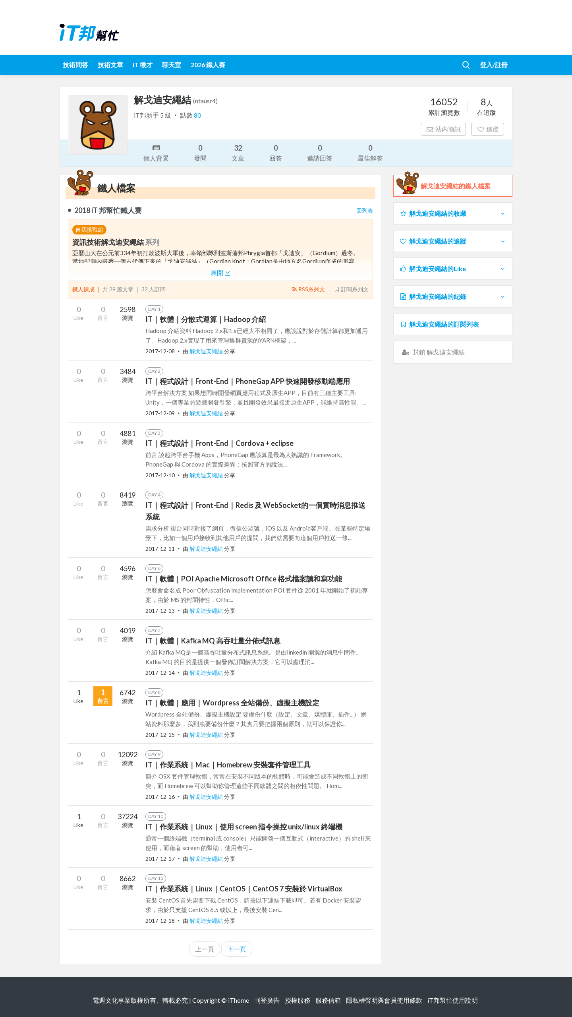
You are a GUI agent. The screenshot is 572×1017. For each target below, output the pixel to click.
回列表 (364, 210)
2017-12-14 (160, 672)
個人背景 (156, 152)
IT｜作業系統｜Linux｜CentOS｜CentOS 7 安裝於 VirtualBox (243, 888)
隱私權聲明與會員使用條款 (384, 1000)
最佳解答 (370, 152)
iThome (238, 1000)
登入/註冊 (494, 64)
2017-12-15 (160, 734)
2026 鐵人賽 (208, 64)
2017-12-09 (160, 413)
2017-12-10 (160, 475)
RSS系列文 (308, 289)
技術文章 (110, 64)
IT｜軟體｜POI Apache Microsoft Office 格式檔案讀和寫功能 (243, 578)
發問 (200, 152)
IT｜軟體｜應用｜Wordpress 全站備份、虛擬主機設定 (232, 702)
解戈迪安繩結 (206, 351)
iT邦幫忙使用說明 (452, 1000)
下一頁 (236, 949)
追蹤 (487, 129)
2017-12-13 (160, 610)
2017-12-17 (160, 858)
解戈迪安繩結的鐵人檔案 (456, 186)
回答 (275, 152)
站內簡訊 (443, 129)
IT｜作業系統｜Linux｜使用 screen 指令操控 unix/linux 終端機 (243, 826)
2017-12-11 (160, 548)
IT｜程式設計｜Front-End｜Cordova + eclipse (219, 443)
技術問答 (75, 64)
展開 (220, 272)
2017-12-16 (160, 796)
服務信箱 (328, 1000)
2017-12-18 (160, 920)
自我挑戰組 (89, 229)
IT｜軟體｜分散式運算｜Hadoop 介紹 (205, 319)
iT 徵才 (143, 64)
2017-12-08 (160, 351)
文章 (238, 152)
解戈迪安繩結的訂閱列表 (439, 324)
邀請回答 (319, 152)
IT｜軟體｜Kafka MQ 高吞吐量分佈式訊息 (212, 640)
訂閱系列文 (351, 289)
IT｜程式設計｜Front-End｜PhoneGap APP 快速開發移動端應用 (247, 381)
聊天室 (171, 64)
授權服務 (297, 1000)
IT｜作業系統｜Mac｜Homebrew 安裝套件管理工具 (228, 764)
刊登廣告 (267, 1000)
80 (197, 115)
